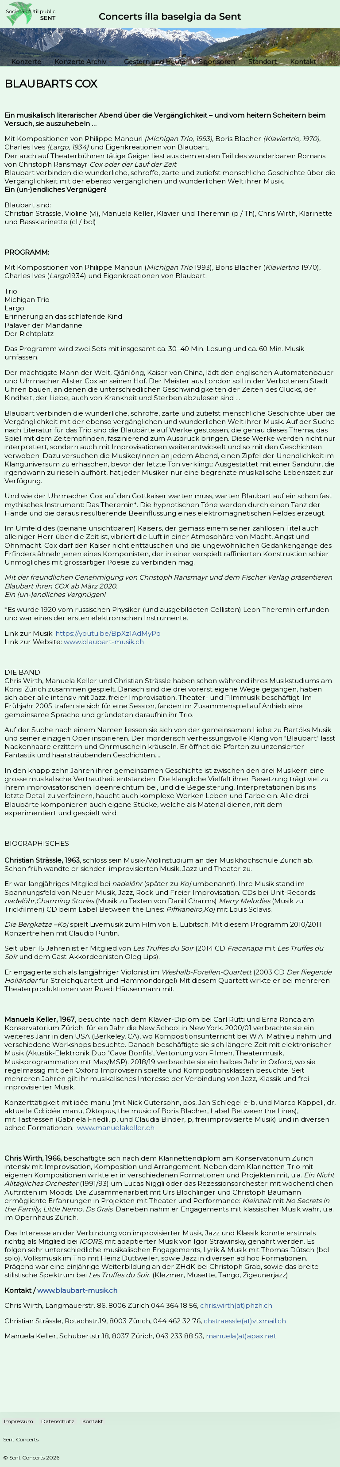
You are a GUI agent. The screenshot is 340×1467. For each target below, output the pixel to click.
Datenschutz (57, 1421)
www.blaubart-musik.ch (104, 642)
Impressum (18, 1421)
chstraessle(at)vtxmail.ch (245, 1321)
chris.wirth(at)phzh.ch (236, 1305)
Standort (262, 62)
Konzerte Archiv (83, 62)
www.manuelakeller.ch (116, 1127)
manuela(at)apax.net (241, 1336)
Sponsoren (217, 62)
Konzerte (26, 62)
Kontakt (303, 62)
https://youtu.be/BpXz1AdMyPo (108, 633)
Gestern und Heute (154, 62)
